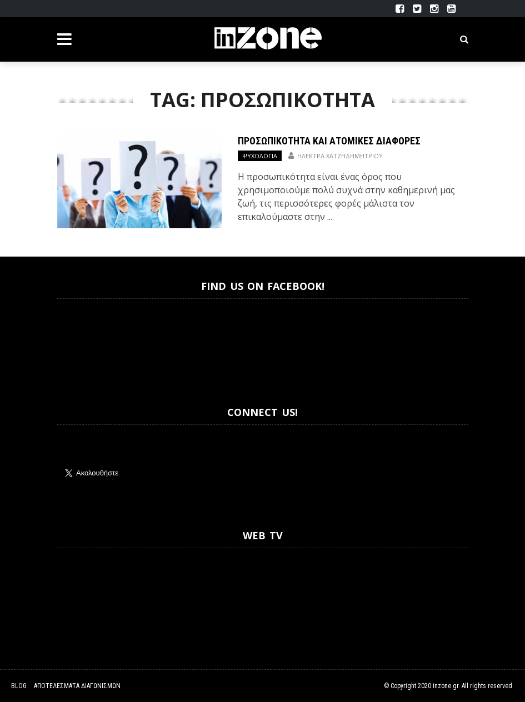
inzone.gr (445, 686)
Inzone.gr (84, 342)
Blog (19, 686)
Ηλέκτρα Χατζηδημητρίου (340, 156)
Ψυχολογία (259, 156)
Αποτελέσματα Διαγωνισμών (77, 686)
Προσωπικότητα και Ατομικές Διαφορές (329, 141)
